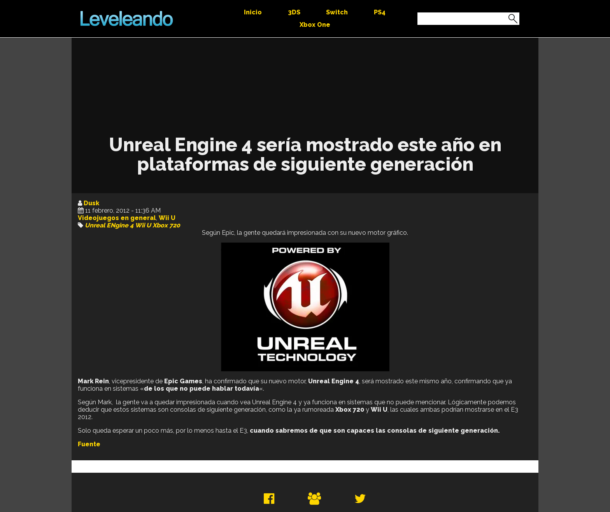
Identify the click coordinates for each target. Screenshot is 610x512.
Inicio (253, 12)
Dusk (91, 203)
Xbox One (315, 24)
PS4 (380, 12)
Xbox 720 (166, 225)
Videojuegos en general (117, 218)
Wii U (167, 218)
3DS (294, 12)
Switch (337, 12)
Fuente (89, 444)
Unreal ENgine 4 (109, 225)
